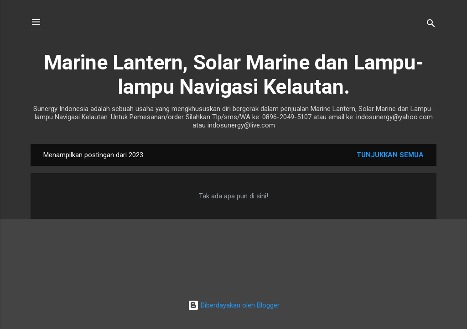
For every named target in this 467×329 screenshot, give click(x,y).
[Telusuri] (430, 25)
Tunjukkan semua (390, 155)
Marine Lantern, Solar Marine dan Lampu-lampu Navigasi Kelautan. (234, 74)
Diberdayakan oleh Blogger (234, 305)
